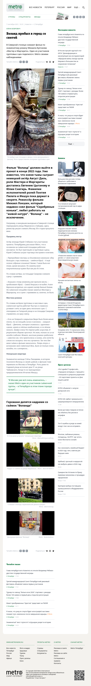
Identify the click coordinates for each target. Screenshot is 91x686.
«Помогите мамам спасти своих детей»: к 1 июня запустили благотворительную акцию (70, 258)
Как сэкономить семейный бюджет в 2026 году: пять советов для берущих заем (71, 450)
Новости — (29, 24)
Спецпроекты (25, 17)
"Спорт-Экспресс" (40, 678)
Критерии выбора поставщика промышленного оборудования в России (70, 488)
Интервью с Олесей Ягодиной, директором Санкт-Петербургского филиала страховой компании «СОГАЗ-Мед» (71, 306)
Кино (22, 661)
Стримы (11, 17)
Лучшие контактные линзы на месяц (69, 281)
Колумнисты (41, 653)
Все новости (35, 7)
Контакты (57, 663)
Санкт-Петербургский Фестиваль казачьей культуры (70, 356)
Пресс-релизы (25, 658)
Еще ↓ (76, 7)
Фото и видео (25, 648)
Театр (22, 656)
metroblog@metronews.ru (34, 676)
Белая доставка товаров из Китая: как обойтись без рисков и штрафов (71, 412)
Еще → (71, 144)
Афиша (9, 658)
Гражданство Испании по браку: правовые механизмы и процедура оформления (71, 475)
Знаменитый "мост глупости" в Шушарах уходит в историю (28, 622)
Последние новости (67, 30)
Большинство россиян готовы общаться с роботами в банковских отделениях (69, 181)
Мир (69, 7)
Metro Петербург (77, 648)
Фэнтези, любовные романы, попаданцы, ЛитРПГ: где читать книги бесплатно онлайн (70, 437)
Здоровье (23, 651)
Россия (61, 7)
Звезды (37, 17)
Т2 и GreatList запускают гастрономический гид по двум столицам (70, 206)
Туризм (22, 653)
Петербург (49, 7)
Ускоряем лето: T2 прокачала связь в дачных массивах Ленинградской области (71, 332)
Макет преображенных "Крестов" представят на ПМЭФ (27, 603)
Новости (60, 67)
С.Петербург (38, 24)
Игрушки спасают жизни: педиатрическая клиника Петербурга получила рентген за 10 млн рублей (70, 232)
